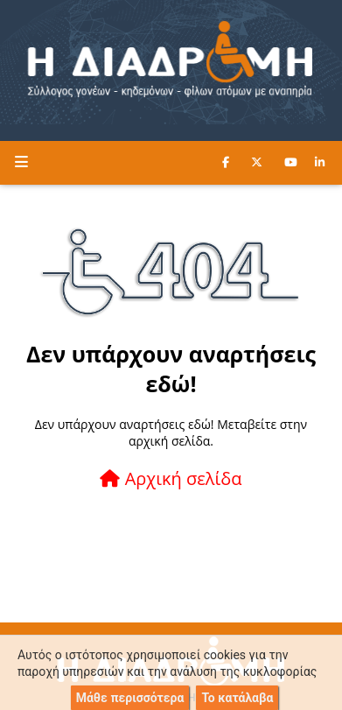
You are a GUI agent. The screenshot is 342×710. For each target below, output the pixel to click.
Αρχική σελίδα (170, 478)
